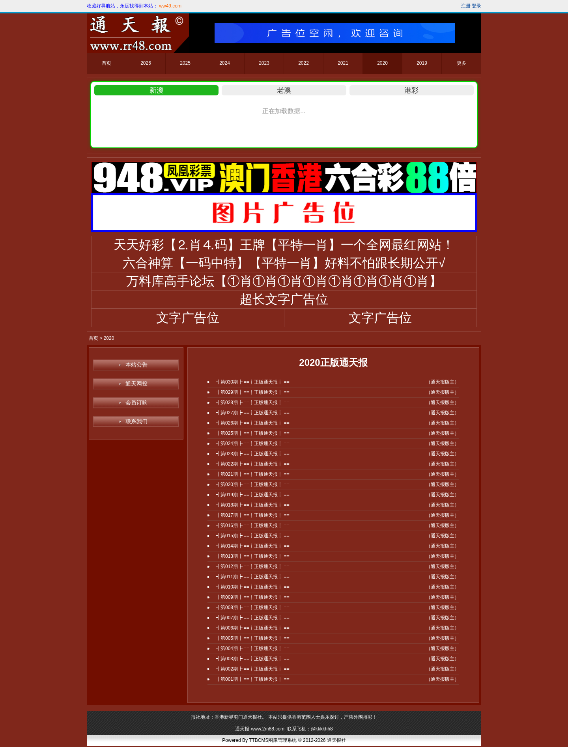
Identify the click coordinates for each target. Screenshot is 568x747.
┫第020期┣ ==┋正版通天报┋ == (253, 484)
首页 (106, 63)
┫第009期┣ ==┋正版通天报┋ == (253, 597)
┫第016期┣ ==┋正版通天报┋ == (253, 525)
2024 (224, 63)
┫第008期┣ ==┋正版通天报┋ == (253, 607)
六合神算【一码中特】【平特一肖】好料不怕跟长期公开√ (284, 263)
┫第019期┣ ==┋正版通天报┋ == (253, 494)
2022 (303, 63)
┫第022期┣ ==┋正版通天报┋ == (253, 464)
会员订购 (136, 402)
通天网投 (136, 383)
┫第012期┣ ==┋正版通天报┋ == (253, 566)
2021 (343, 63)
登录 (476, 6)
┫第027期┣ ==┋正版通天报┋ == (253, 412)
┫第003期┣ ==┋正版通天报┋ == (253, 658)
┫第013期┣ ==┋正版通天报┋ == (253, 556)
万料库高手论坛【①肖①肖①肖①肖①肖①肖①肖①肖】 (284, 281)
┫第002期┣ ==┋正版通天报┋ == (253, 669)
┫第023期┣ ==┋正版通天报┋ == (253, 453)
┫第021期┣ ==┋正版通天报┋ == (253, 474)
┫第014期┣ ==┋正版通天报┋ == (253, 546)
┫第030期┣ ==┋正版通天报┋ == (253, 382)
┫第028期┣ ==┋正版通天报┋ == (253, 402)
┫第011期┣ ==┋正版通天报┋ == (253, 576)
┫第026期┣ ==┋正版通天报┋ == (253, 423)
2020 (382, 63)
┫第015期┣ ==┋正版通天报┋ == (253, 535)
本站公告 (136, 364)
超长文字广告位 (284, 299)
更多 (461, 63)
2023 (264, 63)
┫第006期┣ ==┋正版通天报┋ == (253, 628)
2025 (185, 63)
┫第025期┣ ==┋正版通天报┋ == (253, 433)
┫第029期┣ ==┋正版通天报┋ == (253, 392)
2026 (145, 63)
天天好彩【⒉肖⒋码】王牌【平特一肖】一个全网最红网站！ (284, 245)
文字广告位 (187, 318)
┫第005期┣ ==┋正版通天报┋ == (253, 638)
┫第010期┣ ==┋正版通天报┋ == (253, 587)
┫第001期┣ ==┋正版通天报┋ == (253, 679)
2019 (422, 63)
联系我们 (136, 421)
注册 (466, 6)
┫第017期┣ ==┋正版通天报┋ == (253, 515)
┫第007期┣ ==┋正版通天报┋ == (253, 617)
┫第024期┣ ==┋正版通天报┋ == (253, 443)
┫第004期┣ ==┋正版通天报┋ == (253, 648)
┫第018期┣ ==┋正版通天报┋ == (253, 505)
